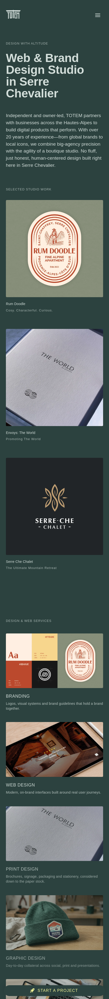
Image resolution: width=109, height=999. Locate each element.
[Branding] (54, 672)
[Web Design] (54, 759)
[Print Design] (54, 847)
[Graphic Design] (54, 933)
